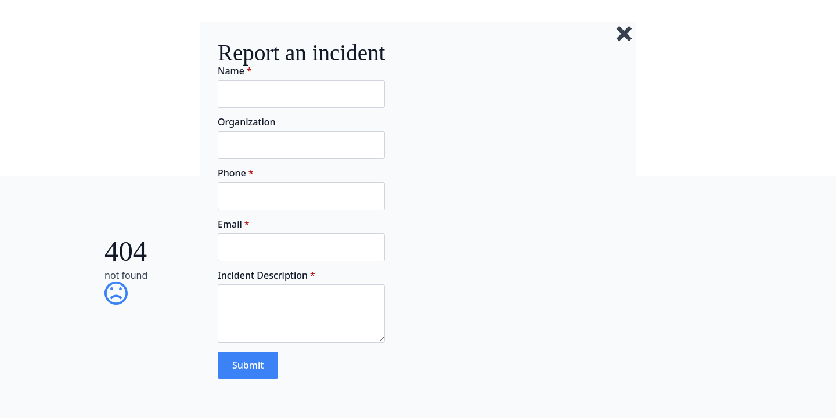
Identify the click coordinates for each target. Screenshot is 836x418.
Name (235, 70)
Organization (247, 122)
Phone (236, 173)
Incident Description (266, 275)
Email (234, 224)
